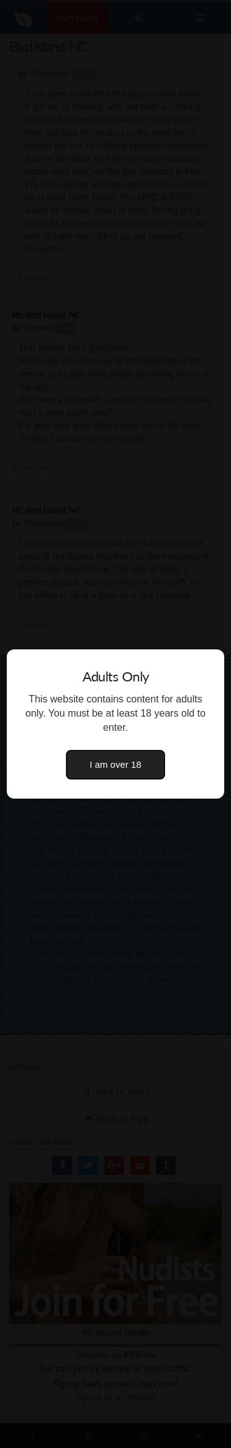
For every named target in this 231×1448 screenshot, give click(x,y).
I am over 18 (116, 764)
